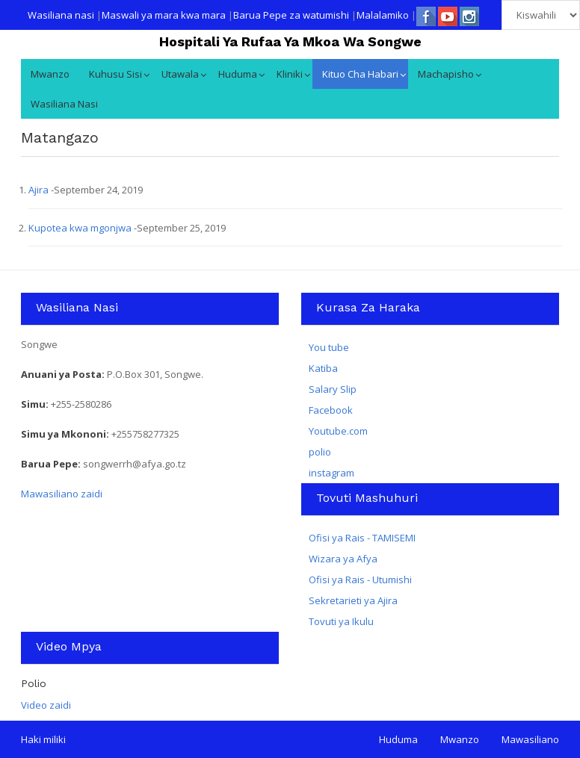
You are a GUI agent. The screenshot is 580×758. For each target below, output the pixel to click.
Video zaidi (46, 705)
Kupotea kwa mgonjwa (81, 227)
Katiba (323, 368)
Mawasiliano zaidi (61, 493)
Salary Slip (333, 389)
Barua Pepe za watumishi (291, 15)
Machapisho (446, 74)
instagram (331, 472)
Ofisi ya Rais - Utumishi (360, 579)
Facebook (331, 410)
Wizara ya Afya (343, 558)
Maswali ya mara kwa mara (164, 15)
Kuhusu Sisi (115, 74)
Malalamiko (383, 15)
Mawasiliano (530, 739)
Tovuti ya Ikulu (341, 621)
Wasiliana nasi (61, 15)
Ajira (39, 189)
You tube (329, 347)
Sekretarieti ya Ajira (353, 600)
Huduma (237, 74)
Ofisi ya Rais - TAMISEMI (362, 537)
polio (320, 452)
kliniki (290, 74)
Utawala (180, 74)
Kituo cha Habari (360, 74)
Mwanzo (50, 74)
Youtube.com (338, 431)
